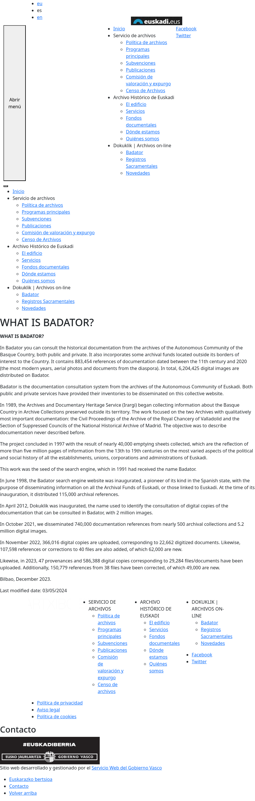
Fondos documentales (45, 267)
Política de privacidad (60, 703)
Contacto (19, 786)
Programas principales (46, 212)
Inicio (119, 28)
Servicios (135, 111)
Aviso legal (48, 709)
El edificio (136, 104)
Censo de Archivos (145, 90)
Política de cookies (56, 716)
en (39, 17)
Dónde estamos (143, 132)
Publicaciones (140, 70)
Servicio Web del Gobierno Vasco (127, 768)
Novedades (138, 173)
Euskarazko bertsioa (30, 779)
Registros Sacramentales (48, 301)
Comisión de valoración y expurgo (58, 232)
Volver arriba (23, 793)
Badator (134, 152)
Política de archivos (146, 42)
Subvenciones (140, 63)
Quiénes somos (142, 138)
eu (39, 3)
